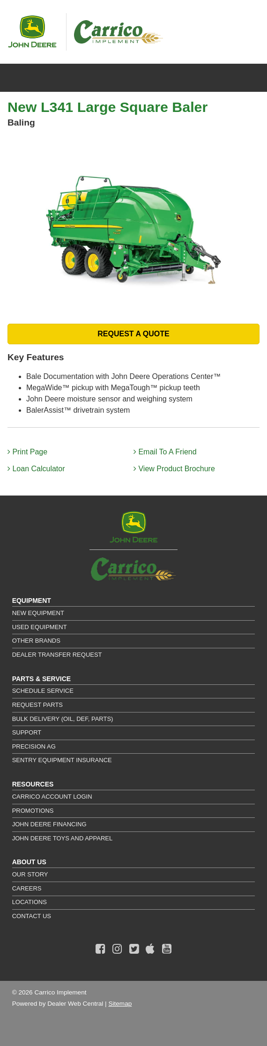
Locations (29, 901)
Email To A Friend (165, 452)
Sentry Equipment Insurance (62, 760)
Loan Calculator (36, 469)
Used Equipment (39, 627)
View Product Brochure (174, 469)
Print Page (27, 452)
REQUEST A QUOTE (133, 334)
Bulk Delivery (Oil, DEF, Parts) (62, 718)
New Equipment (38, 612)
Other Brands (36, 640)
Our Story (30, 874)
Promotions (33, 810)
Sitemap (120, 1003)
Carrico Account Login (52, 796)
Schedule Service (43, 690)
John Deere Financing (49, 824)
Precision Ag (34, 746)
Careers (27, 888)
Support (27, 732)
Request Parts (37, 704)
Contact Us (31, 916)
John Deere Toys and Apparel (62, 838)
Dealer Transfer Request (57, 654)
